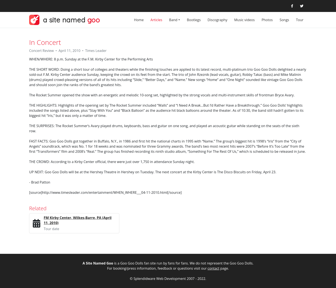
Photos (267, 20)
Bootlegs (194, 20)
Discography (217, 20)
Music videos (244, 20)
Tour (299, 20)
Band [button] (173, 20)
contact (213, 268)
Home (139, 20)
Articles (156, 20)
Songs (284, 20)
